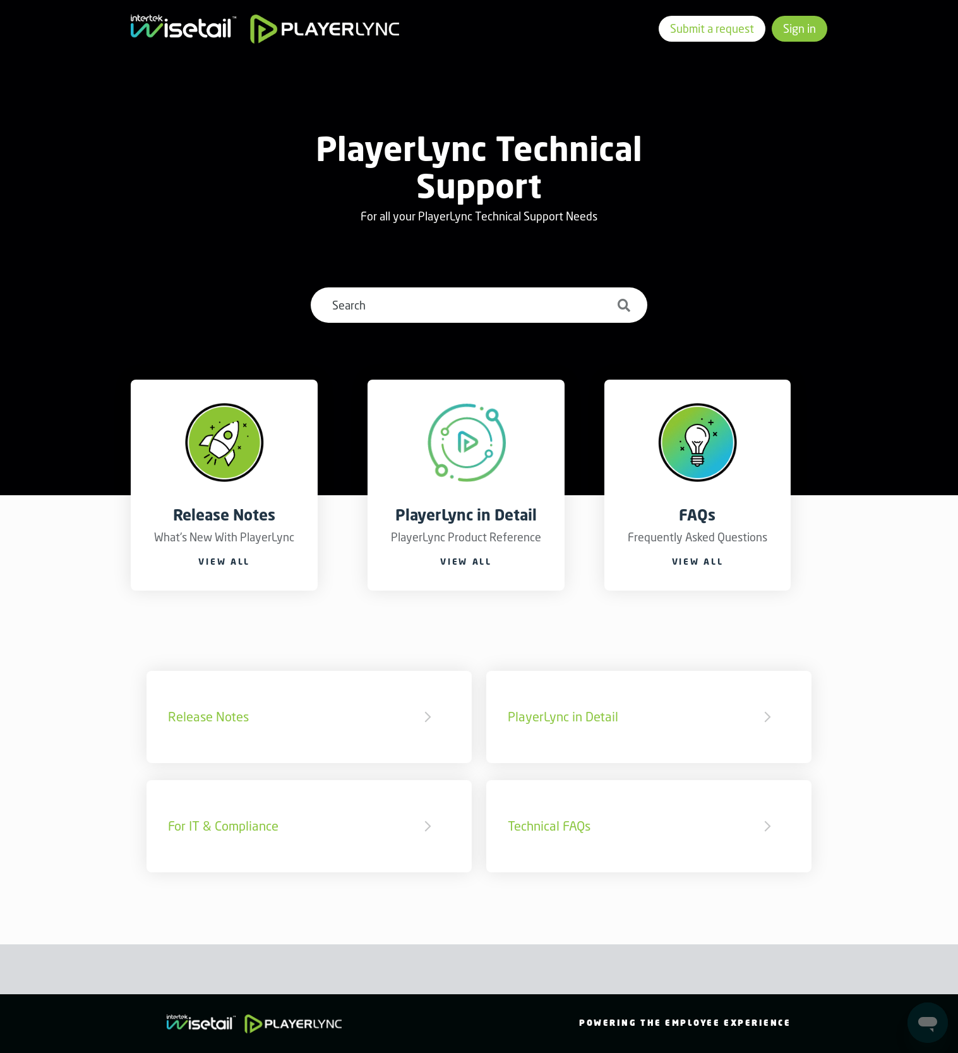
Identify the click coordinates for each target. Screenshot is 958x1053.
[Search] (479, 305)
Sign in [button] (799, 28)
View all (224, 561)
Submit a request (712, 28)
